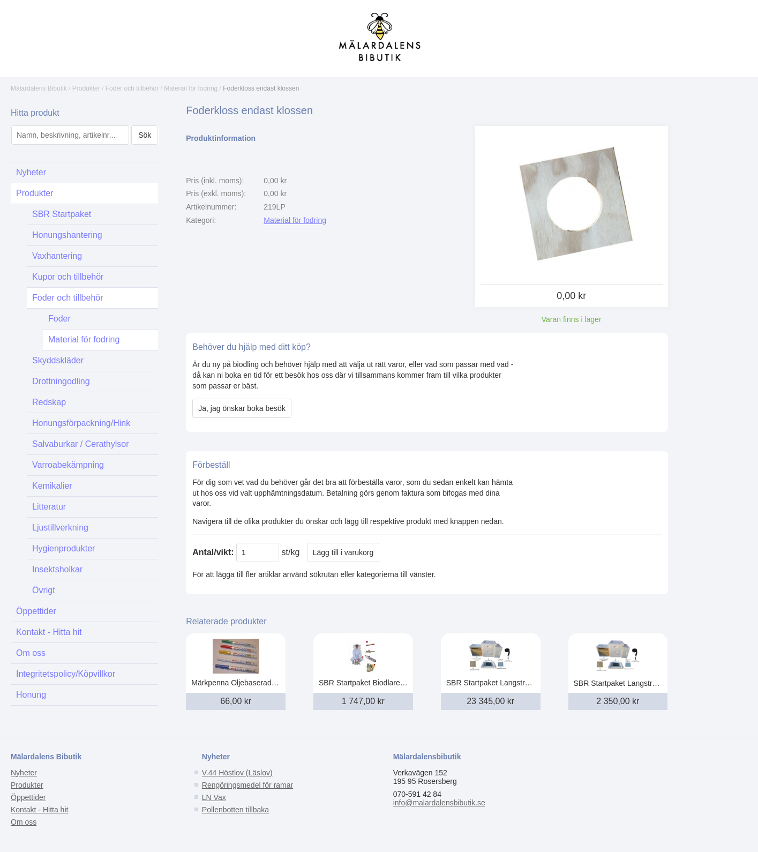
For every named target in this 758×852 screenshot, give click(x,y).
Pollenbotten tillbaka (235, 809)
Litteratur (49, 506)
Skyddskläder (58, 360)
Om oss (31, 652)
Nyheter (31, 172)
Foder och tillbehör (132, 88)
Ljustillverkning (60, 527)
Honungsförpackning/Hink (81, 423)
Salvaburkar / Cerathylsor (80, 444)
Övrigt (43, 590)
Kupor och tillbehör (67, 276)
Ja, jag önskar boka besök (242, 408)
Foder (59, 318)
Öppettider (36, 611)
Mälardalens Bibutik (39, 88)
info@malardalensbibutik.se (439, 802)
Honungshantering (67, 235)
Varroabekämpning (68, 464)
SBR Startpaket (61, 214)
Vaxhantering (57, 255)
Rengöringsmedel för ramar (247, 785)
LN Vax (214, 797)
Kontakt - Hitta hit (49, 632)
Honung (31, 694)
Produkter (86, 88)
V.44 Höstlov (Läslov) (237, 772)
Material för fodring (190, 88)
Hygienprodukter (63, 548)
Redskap (49, 402)
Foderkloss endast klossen (261, 88)
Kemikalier (52, 485)
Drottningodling (61, 381)
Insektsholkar (57, 569)
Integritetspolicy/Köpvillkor (65, 673)
